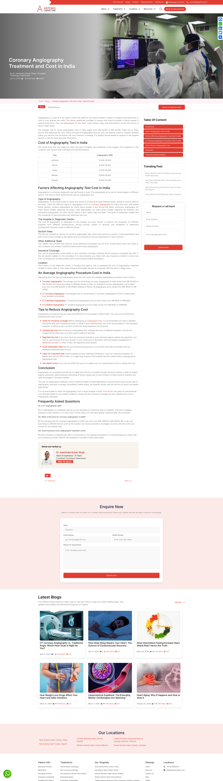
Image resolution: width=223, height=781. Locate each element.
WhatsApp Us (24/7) (175, 2)
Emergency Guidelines (46, 777)
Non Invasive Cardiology (69, 770)
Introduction (149, 127)
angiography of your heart (75, 123)
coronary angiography (100, 204)
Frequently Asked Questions (155, 155)
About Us (148, 770)
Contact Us (159, 2)
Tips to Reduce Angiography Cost (157, 145)
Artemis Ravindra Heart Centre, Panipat (109, 774)
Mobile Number (118, 535)
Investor (135, 2)
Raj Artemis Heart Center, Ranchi (53, 744)
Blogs (128, 2)
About (105, 9)
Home (41, 101)
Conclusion (149, 150)
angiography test (94, 321)
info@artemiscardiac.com (174, 770)
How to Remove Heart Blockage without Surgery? (163, 194)
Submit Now (163, 247)
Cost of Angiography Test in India (157, 131)
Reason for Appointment (72, 545)
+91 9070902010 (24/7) (196, 2)
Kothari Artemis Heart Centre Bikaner (92, 745)
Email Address (68, 535)
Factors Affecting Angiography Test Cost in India (163, 136)
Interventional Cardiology (69, 767)
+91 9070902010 (171, 767)
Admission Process (45, 767)
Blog (42, 106)
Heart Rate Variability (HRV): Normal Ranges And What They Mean (163, 181)
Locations (134, 9)
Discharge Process (45, 774)
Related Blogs (54, 107)
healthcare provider (50, 342)
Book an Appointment (175, 9)
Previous (51, 481)
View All (180, 602)
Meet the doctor (64, 461)
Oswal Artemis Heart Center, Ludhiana (130, 745)
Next (127, 481)
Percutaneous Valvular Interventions (73, 774)
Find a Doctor (118, 2)
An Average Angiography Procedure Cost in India (163, 141)
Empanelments (147, 2)
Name (65, 525)
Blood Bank (42, 770)
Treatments (119, 9)
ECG (107, 244)
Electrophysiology (66, 777)
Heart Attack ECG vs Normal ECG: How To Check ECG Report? (163, 188)
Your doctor (108, 391)
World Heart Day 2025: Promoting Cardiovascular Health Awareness (163, 174)
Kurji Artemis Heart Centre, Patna (53, 740)
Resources (149, 9)
